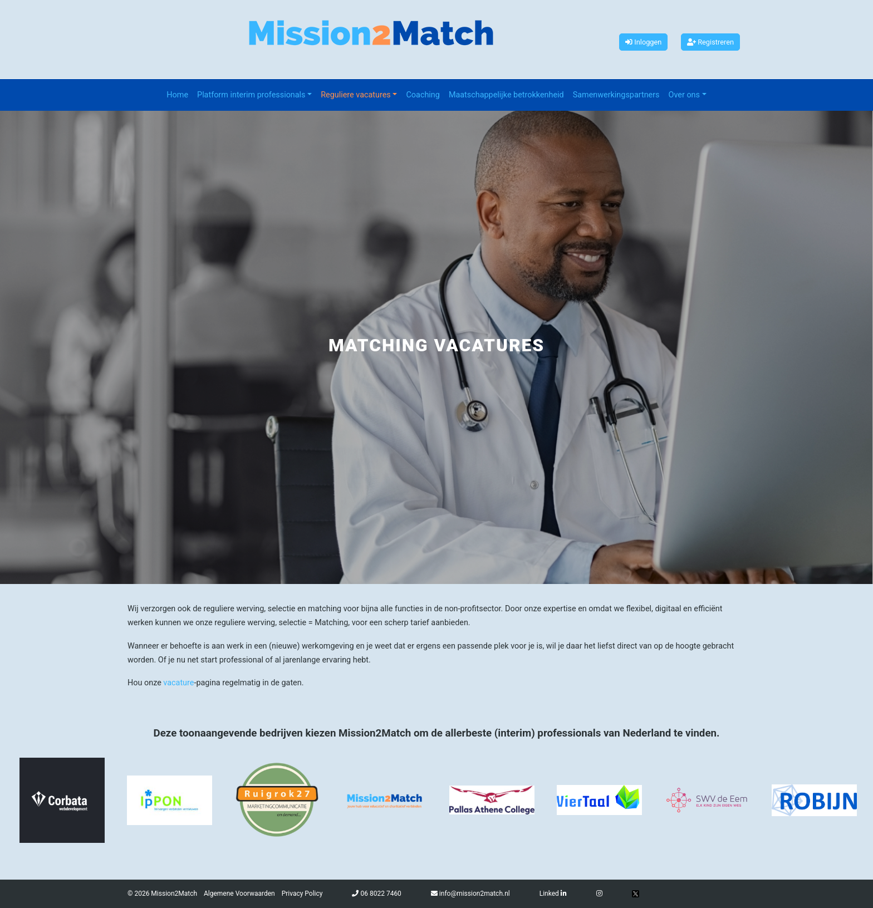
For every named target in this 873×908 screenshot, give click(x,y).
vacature (178, 683)
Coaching (422, 95)
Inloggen (643, 42)
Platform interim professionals (251, 95)
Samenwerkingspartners (616, 95)
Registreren (710, 42)
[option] (62, 800)
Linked (553, 893)
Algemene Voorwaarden (239, 893)
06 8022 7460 (380, 893)
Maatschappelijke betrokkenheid (506, 95)
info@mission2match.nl (474, 893)
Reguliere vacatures (356, 95)
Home (177, 95)
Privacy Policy (302, 893)
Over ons (684, 95)
